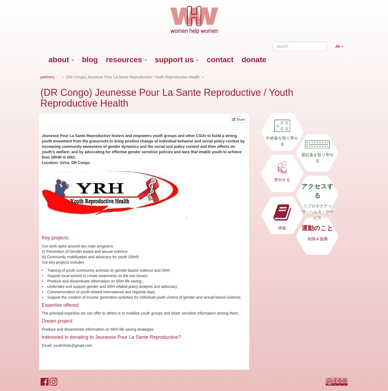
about (61, 59)
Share (238, 119)
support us (177, 59)
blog (90, 59)
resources (126, 59)
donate (254, 59)
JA (341, 48)
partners (47, 77)
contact (220, 59)
